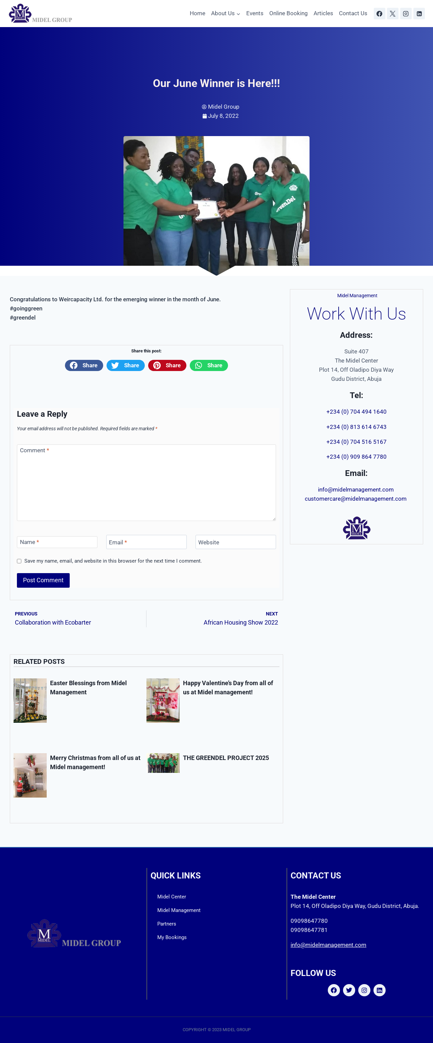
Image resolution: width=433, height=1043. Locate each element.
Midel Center (171, 897)
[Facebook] (379, 13)
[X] (392, 13)
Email (118, 542)
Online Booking (288, 13)
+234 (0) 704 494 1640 (356, 411)
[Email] (146, 542)
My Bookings (172, 937)
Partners (166, 924)
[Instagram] (406, 13)
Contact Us (353, 13)
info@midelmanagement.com (356, 489)
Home (197, 13)
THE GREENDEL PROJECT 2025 (226, 757)
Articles (323, 13)
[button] (84, 365)
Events (255, 13)
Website (208, 542)
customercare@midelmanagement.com (356, 498)
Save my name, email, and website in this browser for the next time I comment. (113, 561)
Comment (34, 450)
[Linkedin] (419, 13)
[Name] (57, 542)
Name (29, 542)
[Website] (236, 542)
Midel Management (179, 910)
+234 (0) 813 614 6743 (356, 426)
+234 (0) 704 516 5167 (356, 441)
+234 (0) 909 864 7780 (356, 456)
